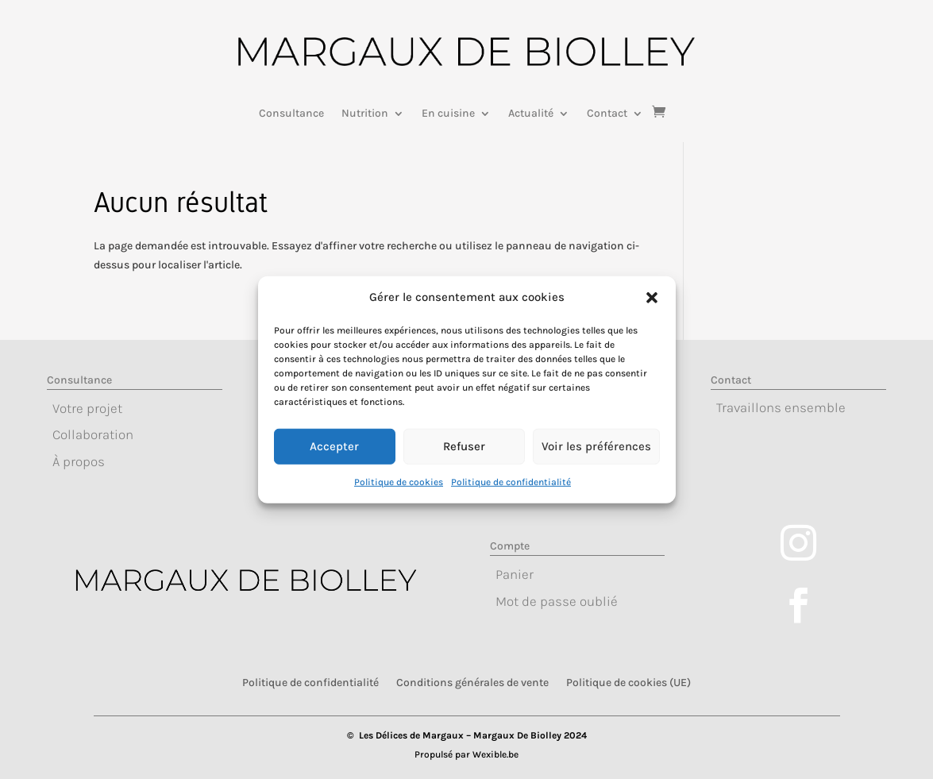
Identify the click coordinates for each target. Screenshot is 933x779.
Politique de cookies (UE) (628, 682)
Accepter (334, 458)
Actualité (530, 114)
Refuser (464, 458)
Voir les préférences (596, 458)
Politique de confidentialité (511, 493)
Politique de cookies (398, 493)
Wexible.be (495, 754)
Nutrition (364, 114)
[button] (652, 310)
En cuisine (448, 114)
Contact (607, 114)
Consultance (291, 114)
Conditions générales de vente (472, 682)
